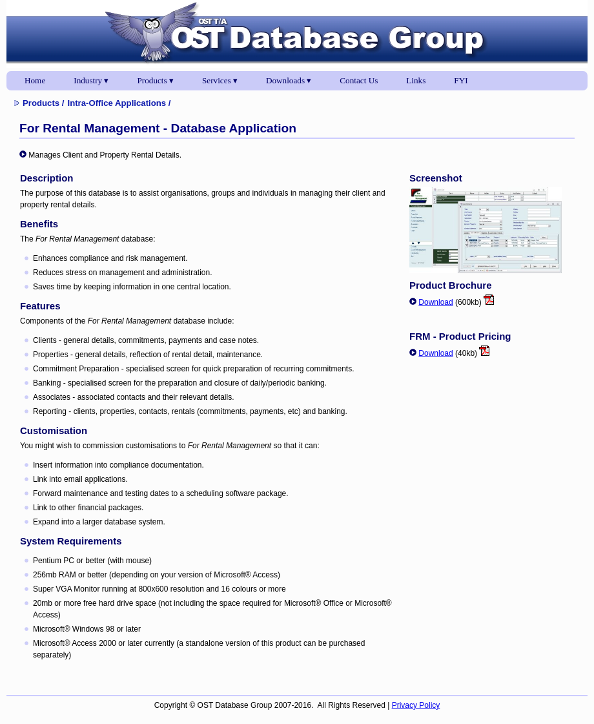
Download (435, 302)
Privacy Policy (416, 705)
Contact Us (359, 80)
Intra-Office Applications (116, 103)
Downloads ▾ (288, 80)
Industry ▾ (91, 80)
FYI (460, 80)
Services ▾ (220, 80)
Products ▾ (156, 80)
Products (41, 103)
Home (35, 80)
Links (415, 80)
